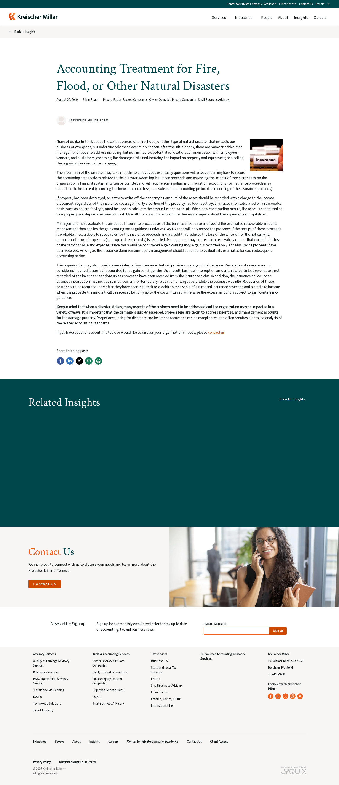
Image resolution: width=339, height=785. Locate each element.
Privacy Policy (42, 762)
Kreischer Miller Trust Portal (77, 762)
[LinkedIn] (70, 363)
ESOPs (37, 697)
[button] (329, 4)
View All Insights (292, 399)
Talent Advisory (43, 710)
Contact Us (306, 4)
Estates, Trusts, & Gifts (166, 699)
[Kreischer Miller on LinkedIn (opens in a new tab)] (278, 696)
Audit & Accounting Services (111, 654)
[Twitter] (79, 363)
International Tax (162, 706)
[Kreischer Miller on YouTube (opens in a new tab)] (300, 696)
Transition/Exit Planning (48, 690)
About (283, 17)
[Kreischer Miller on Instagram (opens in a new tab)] (293, 696)
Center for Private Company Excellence (251, 4)
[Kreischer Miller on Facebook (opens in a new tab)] (271, 696)
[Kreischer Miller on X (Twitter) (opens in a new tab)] (285, 696)
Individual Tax (160, 692)
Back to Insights (25, 32)
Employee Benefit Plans (108, 690)
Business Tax (159, 661)
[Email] (89, 363)
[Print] (98, 363)
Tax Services (159, 654)
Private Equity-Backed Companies (125, 99)
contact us (216, 332)
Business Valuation (45, 672)
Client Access (287, 4)
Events (320, 4)
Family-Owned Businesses (109, 672)
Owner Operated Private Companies (173, 99)
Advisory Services (44, 654)
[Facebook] (60, 363)
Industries (243, 17)
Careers (320, 17)
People (266, 17)
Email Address (216, 624)
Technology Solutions (47, 703)
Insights (301, 17)
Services (219, 17)
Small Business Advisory (214, 99)
